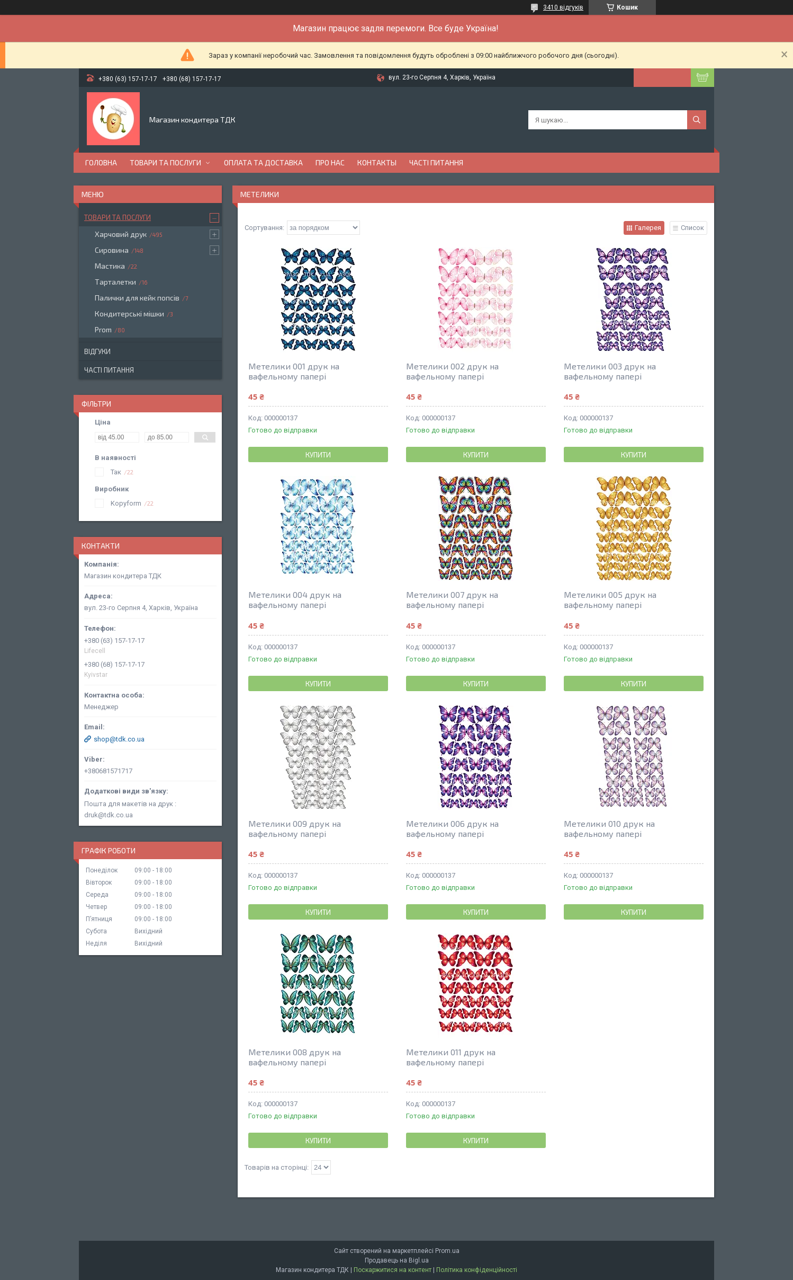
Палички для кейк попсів (137, 297)
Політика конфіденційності (476, 1270)
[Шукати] (696, 119)
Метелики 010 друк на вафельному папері (609, 828)
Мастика (110, 265)
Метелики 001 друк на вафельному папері (293, 371)
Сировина (112, 249)
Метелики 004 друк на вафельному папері (294, 599)
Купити (318, 455)
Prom (103, 329)
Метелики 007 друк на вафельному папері (452, 599)
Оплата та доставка (263, 162)
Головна (101, 162)
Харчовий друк (121, 234)
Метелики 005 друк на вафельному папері (610, 599)
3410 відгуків (563, 7)
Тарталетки (115, 281)
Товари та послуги (165, 162)
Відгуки (97, 351)
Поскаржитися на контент (392, 1270)
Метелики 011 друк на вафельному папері (450, 1057)
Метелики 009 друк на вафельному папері (294, 828)
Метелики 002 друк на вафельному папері (452, 371)
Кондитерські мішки (129, 313)
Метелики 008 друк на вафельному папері (294, 1057)
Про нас (330, 162)
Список (692, 228)
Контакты (376, 162)
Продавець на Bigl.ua (397, 1260)
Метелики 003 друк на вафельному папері (610, 371)
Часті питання (436, 162)
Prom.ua (447, 1251)
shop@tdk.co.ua (119, 739)
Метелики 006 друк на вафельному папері (452, 828)
